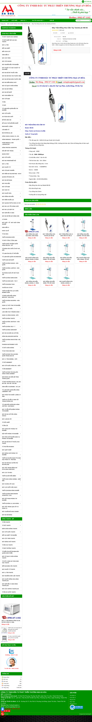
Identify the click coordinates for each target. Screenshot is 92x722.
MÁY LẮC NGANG (6, 61)
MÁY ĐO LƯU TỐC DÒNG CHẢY (10, 206)
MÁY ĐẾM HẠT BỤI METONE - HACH (11, 173)
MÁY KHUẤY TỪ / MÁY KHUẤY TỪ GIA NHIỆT (11, 68)
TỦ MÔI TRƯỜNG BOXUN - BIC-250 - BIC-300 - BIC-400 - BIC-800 (11, 382)
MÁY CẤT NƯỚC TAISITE (11, 532)
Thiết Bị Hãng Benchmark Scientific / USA (11, 494)
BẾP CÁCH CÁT (6, 51)
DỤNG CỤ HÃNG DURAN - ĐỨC (10, 315)
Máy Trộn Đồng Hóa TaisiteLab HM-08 (49, 234)
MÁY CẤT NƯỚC (6, 113)
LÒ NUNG (11, 219)
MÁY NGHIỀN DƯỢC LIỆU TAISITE (11, 575)
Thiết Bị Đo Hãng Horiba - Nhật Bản (11, 479)
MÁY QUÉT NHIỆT (6, 450)
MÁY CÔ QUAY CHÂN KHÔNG (10, 85)
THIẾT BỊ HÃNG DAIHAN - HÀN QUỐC (11, 264)
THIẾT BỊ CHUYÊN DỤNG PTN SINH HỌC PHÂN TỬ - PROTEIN (11, 458)
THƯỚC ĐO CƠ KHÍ (11, 287)
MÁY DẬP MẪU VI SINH (8, 212)
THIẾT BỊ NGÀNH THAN (8, 284)
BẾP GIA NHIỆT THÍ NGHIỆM (9, 535)
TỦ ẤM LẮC (11, 425)
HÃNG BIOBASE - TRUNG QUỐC (11, 139)
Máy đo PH (72, 699)
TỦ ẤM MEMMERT (7, 368)
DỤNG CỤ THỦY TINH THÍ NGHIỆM (11, 305)
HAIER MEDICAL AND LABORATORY (8, 143)
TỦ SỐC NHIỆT (6, 422)
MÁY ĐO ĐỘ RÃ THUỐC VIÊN (10, 72)
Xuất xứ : (59, 39)
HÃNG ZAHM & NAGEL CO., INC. (10, 136)
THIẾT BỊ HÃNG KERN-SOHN (11, 277)
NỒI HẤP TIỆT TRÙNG (11, 150)
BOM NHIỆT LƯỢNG (11, 126)
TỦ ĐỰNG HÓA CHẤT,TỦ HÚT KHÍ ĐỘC (11, 249)
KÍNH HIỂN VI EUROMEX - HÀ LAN (11, 386)
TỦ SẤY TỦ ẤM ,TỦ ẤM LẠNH (9, 240)
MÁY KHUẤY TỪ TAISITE (8, 569)
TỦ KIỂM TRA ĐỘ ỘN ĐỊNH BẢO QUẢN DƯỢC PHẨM (10, 552)
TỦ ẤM (3, 102)
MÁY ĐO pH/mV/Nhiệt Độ (9, 160)
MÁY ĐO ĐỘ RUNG (7, 180)
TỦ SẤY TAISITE (11, 525)
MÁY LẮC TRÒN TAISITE (8, 538)
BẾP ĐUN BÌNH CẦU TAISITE (9, 566)
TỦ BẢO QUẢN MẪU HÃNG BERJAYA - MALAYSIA (9, 296)
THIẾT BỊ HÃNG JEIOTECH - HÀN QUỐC (11, 322)
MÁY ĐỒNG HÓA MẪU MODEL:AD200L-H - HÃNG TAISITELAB (32, 268)
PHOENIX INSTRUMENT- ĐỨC (10, 344)
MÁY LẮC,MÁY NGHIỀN (8, 170)
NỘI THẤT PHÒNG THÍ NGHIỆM (11, 433)
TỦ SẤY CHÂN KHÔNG (11, 347)
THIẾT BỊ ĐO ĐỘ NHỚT (8, 260)
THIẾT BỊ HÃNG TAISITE (11, 318)
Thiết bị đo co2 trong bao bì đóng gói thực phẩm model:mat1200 (15, 629)
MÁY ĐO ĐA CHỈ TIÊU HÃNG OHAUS (9, 415)
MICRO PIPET (11, 154)
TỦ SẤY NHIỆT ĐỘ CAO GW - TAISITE (9, 40)
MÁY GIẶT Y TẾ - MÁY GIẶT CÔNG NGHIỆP (11, 223)
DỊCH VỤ (24, 20)
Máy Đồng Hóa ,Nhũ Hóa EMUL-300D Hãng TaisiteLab (32, 235)
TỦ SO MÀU (5, 234)
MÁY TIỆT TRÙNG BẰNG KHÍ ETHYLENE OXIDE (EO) (9, 468)
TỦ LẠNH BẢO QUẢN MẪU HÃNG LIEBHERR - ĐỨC (10, 390)
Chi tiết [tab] (27, 73)
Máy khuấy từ (73, 703)
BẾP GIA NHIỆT (6, 48)
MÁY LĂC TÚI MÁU (7, 472)
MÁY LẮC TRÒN (6, 58)
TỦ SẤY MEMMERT (7, 362)
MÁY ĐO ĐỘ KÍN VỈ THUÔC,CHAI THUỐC (10, 442)
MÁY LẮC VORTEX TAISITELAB (10, 588)
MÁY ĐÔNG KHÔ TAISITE (8, 541)
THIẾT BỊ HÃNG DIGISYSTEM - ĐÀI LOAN (11, 340)
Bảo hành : (58, 41)
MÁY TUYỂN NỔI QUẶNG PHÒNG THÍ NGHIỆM (11, 410)
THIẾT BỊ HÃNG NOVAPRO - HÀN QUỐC (11, 301)
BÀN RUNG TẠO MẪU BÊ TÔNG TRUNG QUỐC (10, 377)
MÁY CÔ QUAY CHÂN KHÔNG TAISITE (10, 557)
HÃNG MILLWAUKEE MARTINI (11, 336)
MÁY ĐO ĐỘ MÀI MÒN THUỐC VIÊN (11, 79)
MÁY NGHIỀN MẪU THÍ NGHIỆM (10, 64)
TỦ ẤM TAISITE (11, 522)
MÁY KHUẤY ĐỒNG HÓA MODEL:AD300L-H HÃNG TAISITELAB (32, 259)
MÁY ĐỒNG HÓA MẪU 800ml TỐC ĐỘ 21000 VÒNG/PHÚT (49, 268)
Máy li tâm (72, 701)
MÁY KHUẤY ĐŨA (11, 193)
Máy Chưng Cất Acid (8, 484)
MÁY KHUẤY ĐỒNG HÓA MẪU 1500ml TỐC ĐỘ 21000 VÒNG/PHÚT (83, 245)
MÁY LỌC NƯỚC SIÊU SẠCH (9, 487)
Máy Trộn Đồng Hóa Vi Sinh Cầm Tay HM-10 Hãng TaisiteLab (66, 235)
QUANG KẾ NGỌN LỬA (8, 177)
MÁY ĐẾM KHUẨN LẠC (8, 199)
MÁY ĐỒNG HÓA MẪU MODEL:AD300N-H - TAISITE (66, 245)
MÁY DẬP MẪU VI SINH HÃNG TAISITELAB (10, 584)
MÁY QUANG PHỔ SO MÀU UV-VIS (11, 203)
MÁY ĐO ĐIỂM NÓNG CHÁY (9, 82)
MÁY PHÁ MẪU (6, 183)
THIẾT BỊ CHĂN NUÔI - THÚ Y (10, 281)
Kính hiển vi (73, 697)
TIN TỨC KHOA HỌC (36, 20)
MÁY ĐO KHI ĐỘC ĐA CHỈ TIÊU (10, 333)
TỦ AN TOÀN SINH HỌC (11, 351)
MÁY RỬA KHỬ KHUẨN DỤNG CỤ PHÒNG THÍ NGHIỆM (11, 437)
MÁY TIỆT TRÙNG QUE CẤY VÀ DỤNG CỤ (10, 507)
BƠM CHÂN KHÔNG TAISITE (9, 528)
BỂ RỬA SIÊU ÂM (11, 120)
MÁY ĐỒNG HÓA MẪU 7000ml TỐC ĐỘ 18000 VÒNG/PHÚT (49, 259)
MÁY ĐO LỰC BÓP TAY (11, 209)
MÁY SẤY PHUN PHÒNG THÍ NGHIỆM (9, 499)
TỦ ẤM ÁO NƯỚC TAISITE (9, 592)
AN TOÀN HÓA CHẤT (11, 116)
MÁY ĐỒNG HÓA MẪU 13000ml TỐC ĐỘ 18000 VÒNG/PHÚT (83, 235)
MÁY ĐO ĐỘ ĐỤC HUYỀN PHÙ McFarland (10, 463)
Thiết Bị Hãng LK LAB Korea (11, 503)
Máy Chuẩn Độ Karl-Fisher (10, 511)
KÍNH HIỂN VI (5, 54)
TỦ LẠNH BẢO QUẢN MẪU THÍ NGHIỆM (10, 109)
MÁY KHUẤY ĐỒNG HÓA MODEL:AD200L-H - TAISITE (66, 268)
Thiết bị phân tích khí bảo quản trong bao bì (10, 355)
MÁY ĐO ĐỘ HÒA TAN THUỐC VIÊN (11, 76)
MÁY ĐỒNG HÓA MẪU (11, 196)
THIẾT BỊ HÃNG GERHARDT (11, 329)
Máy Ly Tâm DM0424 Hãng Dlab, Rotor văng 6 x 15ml (11, 621)
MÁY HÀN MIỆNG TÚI (7, 95)
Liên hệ (47, 20)
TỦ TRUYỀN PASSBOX (8, 446)
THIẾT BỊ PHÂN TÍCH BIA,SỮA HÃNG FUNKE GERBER (10, 372)
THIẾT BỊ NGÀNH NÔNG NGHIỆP (10, 490)
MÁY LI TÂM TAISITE (7, 572)
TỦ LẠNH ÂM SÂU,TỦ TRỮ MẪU (10, 253)
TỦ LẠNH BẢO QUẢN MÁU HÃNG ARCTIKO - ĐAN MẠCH (10, 405)
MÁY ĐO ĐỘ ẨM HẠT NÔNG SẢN (10, 216)
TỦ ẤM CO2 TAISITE (7, 545)
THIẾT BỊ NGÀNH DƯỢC (8, 237)
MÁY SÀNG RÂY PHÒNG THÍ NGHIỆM (9, 429)
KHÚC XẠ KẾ (5, 230)
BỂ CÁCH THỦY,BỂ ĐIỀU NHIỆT (11, 123)
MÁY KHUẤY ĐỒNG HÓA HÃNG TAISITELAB (10, 579)
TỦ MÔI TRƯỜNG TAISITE (9, 548)
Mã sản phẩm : (57, 36)
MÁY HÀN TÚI (5, 190)
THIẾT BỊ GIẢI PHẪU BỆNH (11, 475)
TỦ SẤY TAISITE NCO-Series (10, 36)
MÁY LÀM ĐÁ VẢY (7, 419)
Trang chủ (5, 20)
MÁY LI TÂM (5, 45)
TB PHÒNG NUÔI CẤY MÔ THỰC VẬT (10, 273)
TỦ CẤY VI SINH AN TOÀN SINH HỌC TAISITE (10, 562)
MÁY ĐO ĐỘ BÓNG (7, 514)
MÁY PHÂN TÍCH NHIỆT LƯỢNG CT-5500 (11, 395)
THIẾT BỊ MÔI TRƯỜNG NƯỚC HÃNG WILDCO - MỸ (10, 244)
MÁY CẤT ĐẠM (6, 98)
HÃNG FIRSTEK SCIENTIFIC (9, 147)
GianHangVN (88, 714)
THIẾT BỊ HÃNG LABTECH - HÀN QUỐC (11, 268)
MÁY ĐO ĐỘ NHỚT (7, 92)
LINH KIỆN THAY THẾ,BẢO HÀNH (11, 312)
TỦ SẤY (4, 105)
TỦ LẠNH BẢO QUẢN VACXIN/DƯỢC (11, 256)
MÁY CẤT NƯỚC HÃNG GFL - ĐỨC (11, 365)
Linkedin (71, 33)
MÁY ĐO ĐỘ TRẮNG (7, 89)
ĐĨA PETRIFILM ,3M (7, 133)
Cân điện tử (73, 695)
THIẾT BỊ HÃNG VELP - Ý (11, 326)
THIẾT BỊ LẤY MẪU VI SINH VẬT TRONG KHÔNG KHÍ (10, 400)
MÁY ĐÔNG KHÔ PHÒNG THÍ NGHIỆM (11, 454)
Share (55, 33)
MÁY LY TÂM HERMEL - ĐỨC (9, 359)
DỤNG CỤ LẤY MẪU (11, 308)
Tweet (63, 33)
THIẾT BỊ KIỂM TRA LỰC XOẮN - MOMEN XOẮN (10, 291)
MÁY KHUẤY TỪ (6, 167)
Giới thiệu (14, 20)
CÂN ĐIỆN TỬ (11, 129)
